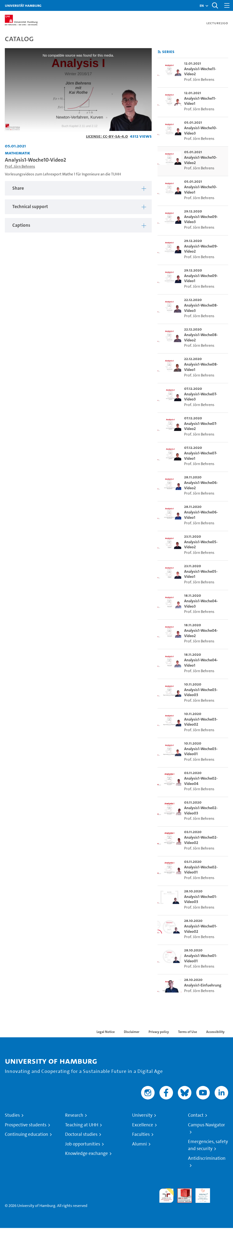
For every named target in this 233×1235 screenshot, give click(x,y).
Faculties (141, 1134)
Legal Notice (106, 1031)
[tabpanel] (78, 188)
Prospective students (25, 1125)
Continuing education (26, 1134)
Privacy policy (159, 1031)
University (142, 1115)
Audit (182, 1191)
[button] (202, 5)
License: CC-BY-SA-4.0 (107, 136)
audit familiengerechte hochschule (166, 1196)
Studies (12, 1115)
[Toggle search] (215, 5)
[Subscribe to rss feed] (159, 52)
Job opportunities (82, 1144)
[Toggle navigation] (227, 5)
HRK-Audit (200, 1194)
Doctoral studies (81, 1134)
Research (74, 1115)
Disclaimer (131, 1031)
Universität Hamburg (23, 5)
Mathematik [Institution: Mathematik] (17, 153)
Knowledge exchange (86, 1153)
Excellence (142, 1125)
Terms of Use (187, 1031)
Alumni (139, 1144)
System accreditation (221, 1194)
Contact (195, 1115)
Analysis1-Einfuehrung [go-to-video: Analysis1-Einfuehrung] (202, 985)
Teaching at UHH (81, 1125)
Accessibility (215, 1031)
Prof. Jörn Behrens (20, 166)
